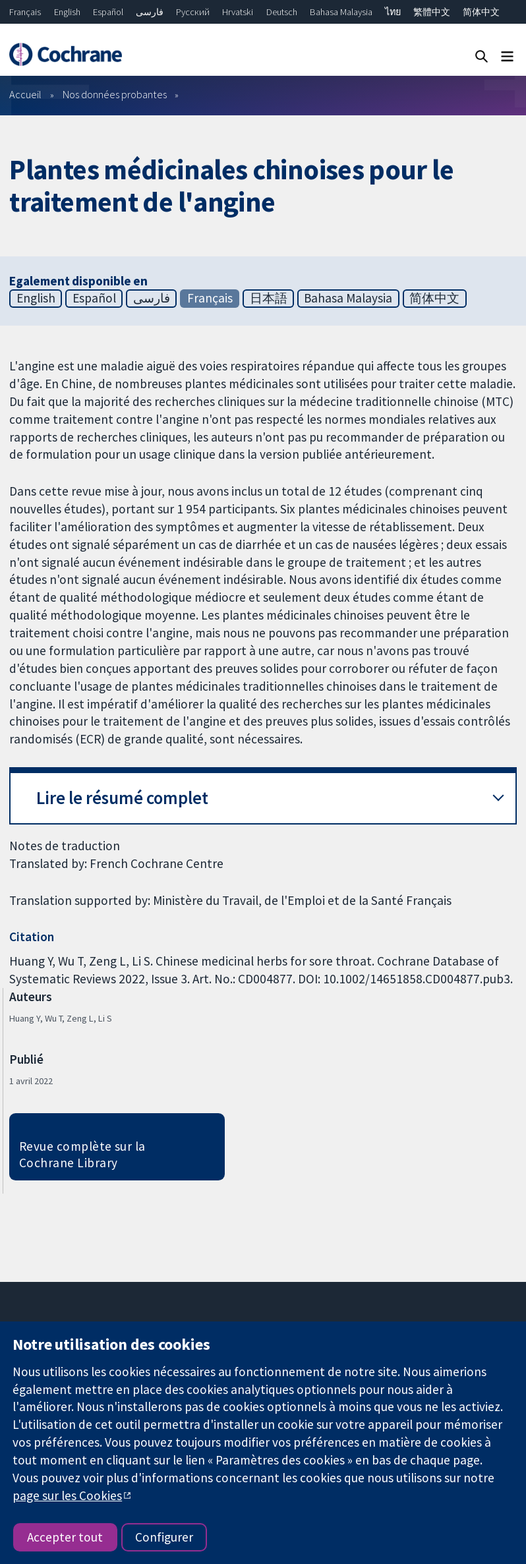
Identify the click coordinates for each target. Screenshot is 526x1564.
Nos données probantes (115, 94)
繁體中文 (431, 12)
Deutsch (281, 12)
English (67, 12)
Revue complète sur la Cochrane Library (82, 1154)
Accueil (25, 94)
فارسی (149, 12)
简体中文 (481, 12)
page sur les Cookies (67, 1495)
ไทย (393, 12)
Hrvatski (237, 12)
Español (108, 12)
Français (25, 12)
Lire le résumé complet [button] (122, 798)
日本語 (268, 298)
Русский (193, 12)
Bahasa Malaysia (341, 12)
